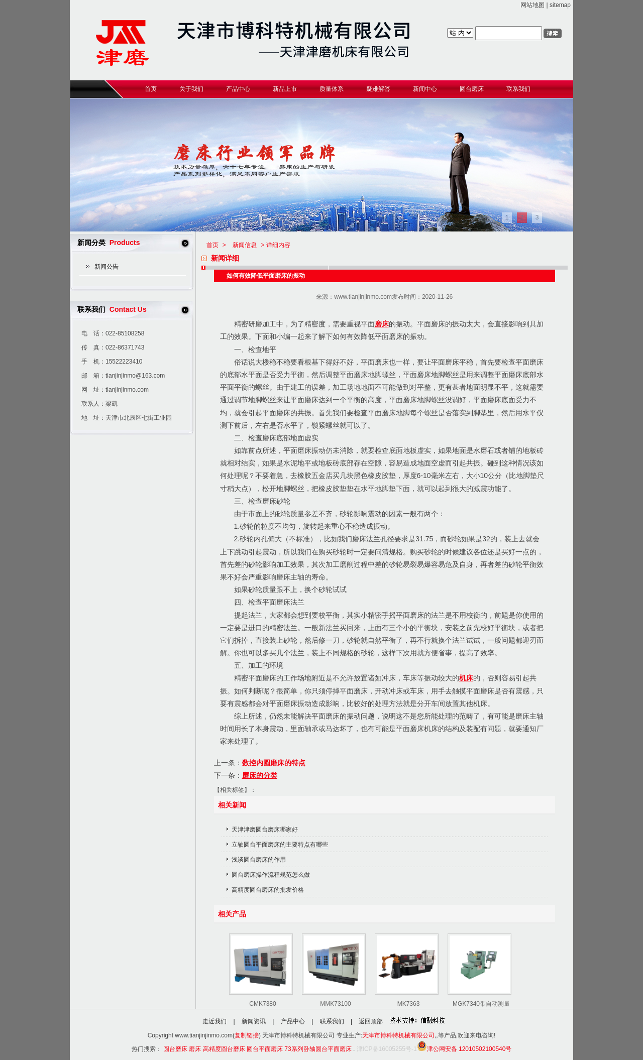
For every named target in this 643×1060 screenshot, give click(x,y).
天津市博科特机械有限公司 (398, 1035)
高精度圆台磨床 (224, 1048)
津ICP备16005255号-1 (387, 1048)
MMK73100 (335, 1003)
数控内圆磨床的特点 (273, 763)
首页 (212, 245)
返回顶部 (371, 1021)
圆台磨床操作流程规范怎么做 (271, 874)
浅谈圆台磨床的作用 (259, 859)
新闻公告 (106, 266)
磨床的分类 (259, 775)
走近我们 (214, 1021)
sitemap (560, 5)
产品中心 (293, 1021)
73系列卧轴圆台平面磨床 (317, 1048)
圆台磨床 (175, 1048)
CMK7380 (262, 1003)
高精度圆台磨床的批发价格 (268, 889)
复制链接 (247, 1035)
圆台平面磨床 (265, 1048)
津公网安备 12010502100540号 (464, 1048)
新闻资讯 (254, 1021)
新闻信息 (245, 245)
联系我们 (332, 1021)
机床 (466, 678)
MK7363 (408, 1003)
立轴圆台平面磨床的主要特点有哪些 (280, 844)
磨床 (382, 324)
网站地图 (532, 5)
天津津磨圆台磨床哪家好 (265, 829)
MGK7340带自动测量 (481, 1003)
